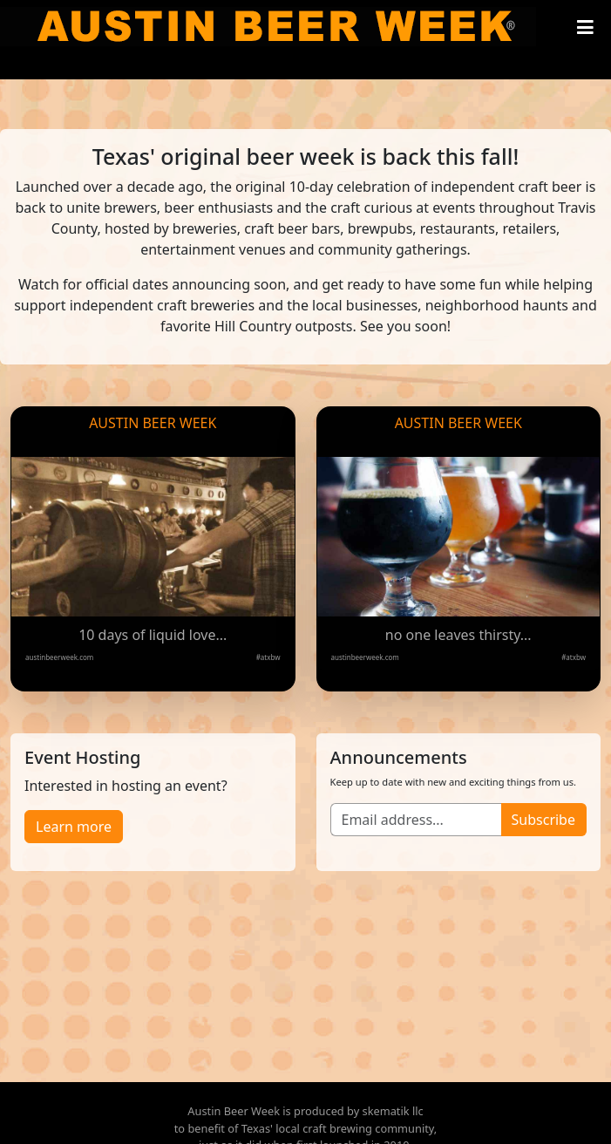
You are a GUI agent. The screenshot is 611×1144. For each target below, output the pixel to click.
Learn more (74, 826)
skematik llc (393, 1111)
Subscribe (543, 819)
